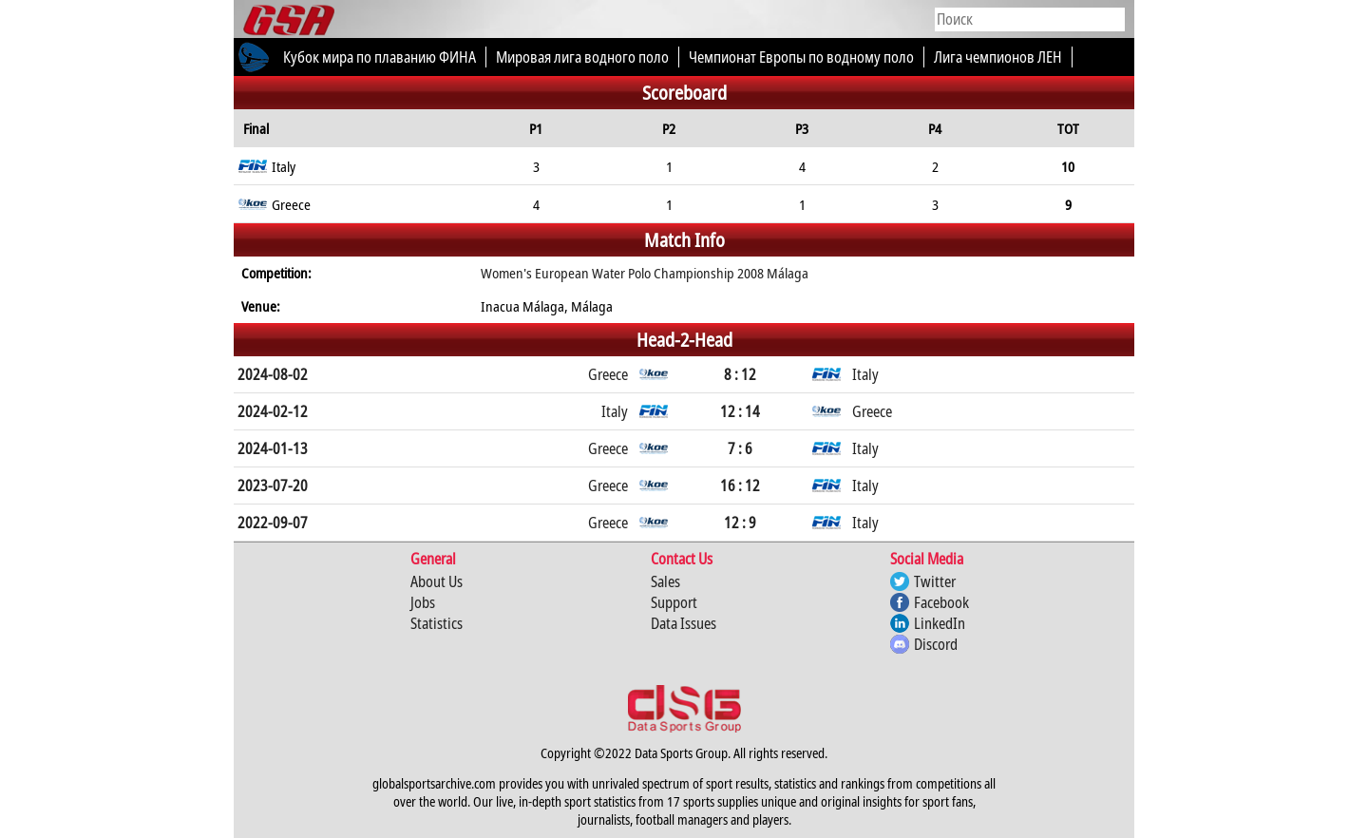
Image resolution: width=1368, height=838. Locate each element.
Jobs (422, 602)
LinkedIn (939, 623)
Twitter (935, 581)
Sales (665, 581)
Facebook (941, 602)
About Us (436, 581)
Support (674, 602)
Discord (936, 644)
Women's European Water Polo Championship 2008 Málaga (644, 272)
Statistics (436, 623)
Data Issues (683, 623)
